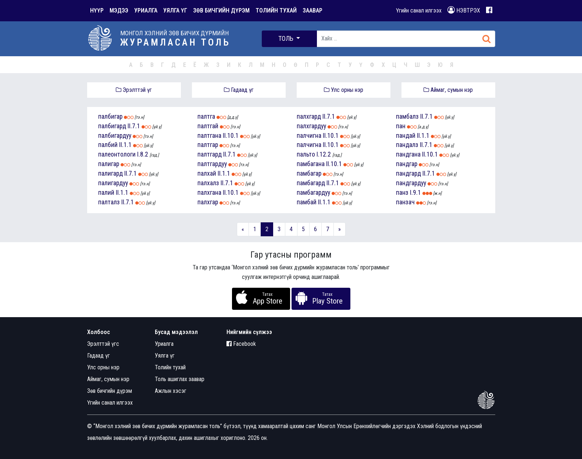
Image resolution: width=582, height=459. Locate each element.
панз (402, 192)
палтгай (207, 126)
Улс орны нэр (343, 89)
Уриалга (164, 343)
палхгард (309, 116)
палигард (110, 173)
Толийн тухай (170, 367)
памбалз (407, 116)
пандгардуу (411, 183)
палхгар (207, 202)
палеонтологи (117, 154)
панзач (405, 202)
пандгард (408, 173)
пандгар (406, 164)
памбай (307, 202)
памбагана (311, 164)
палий (106, 192)
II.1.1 (125, 144)
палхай (206, 173)
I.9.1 (415, 192)
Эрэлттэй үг (134, 89)
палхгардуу (311, 126)
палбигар (110, 116)
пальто (306, 154)
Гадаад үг (239, 89)
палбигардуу (114, 135)
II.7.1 (134, 126)
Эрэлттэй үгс (103, 343)
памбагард (311, 183)
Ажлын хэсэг (170, 390)
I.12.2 (324, 154)
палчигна (309, 135)
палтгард (209, 154)
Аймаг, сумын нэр (448, 89)
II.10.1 (231, 135)
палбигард (112, 126)
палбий (108, 144)
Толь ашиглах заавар (179, 379)
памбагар (309, 173)
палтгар (207, 144)
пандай (405, 135)
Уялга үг (165, 355)
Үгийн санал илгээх (419, 10)
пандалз (407, 144)
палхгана (209, 192)
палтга (206, 116)
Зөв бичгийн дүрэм (109, 390)
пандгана (408, 154)
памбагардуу (313, 192)
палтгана (209, 135)
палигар (108, 164)
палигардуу (113, 183)
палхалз (208, 183)
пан (401, 126)
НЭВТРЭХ (463, 10)
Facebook (241, 343)
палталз (109, 202)
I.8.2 (142, 154)
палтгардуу (212, 164)
